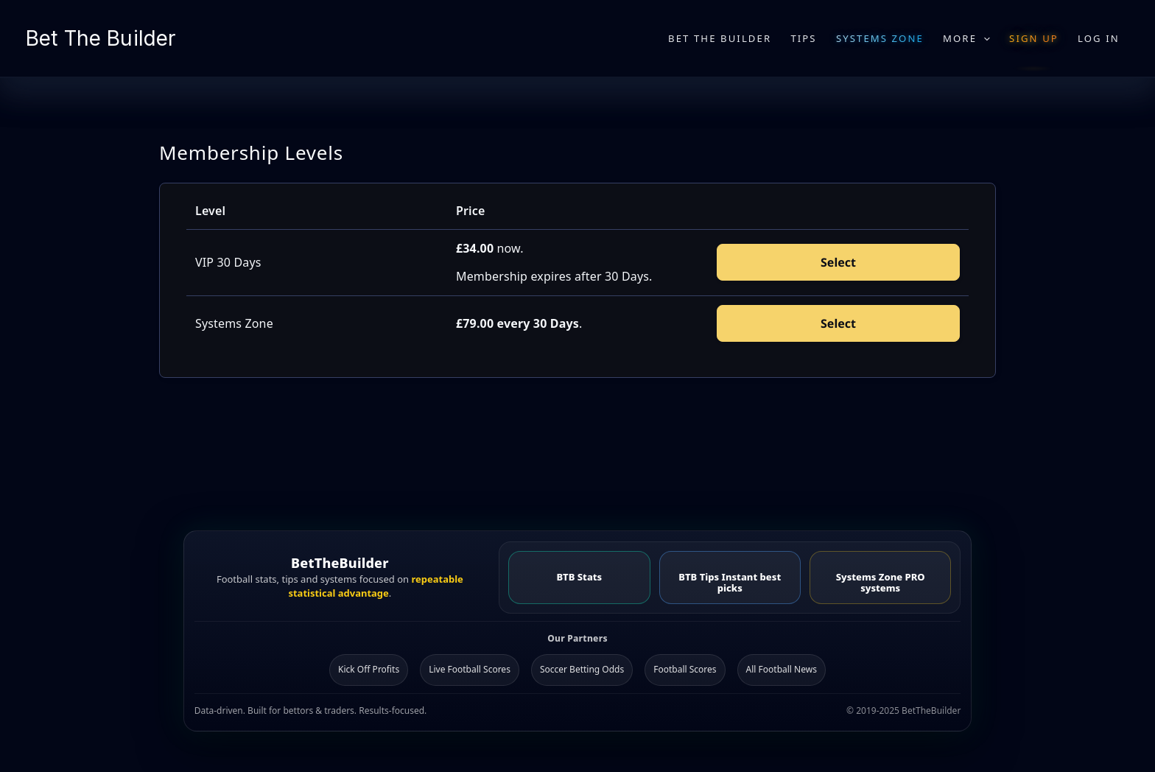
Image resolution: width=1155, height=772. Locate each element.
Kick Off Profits (368, 669)
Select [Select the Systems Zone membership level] (838, 323)
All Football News (781, 669)
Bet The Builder (100, 38)
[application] (983, 38)
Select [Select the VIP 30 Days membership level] (838, 262)
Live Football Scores (469, 669)
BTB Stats (579, 576)
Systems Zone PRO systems (880, 582)
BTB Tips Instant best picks (729, 582)
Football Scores (684, 669)
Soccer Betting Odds (582, 669)
